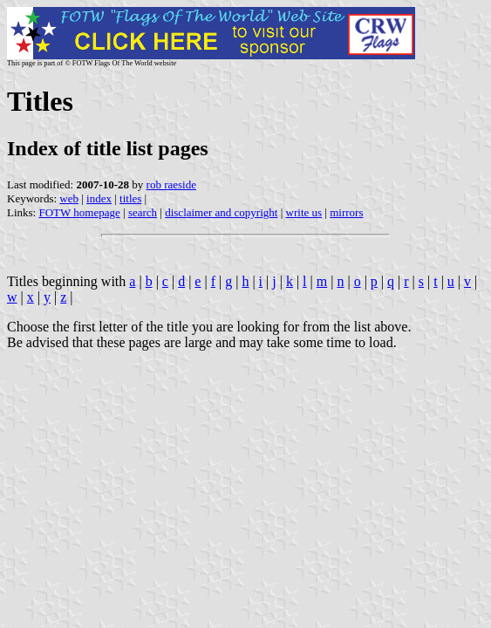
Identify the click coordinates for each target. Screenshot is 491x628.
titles (130, 198)
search (142, 212)
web (68, 198)
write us (304, 212)
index (99, 198)
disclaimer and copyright (221, 212)
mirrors (346, 212)
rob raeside (171, 184)
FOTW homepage (78, 212)
